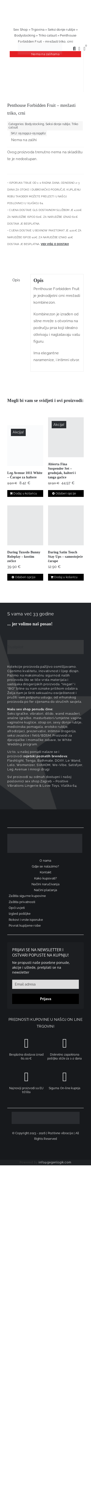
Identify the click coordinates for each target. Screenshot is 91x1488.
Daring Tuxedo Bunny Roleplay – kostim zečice (24, 556)
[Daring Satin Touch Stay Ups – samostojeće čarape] (66, 525)
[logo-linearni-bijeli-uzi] (44, 835)
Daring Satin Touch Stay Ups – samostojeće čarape (65, 556)
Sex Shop (20, 29)
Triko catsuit (48, 35)
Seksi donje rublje (61, 29)
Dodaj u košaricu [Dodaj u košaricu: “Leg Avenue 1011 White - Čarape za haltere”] (25, 493)
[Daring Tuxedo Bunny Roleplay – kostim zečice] (25, 525)
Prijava (45, 999)
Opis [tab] (16, 280)
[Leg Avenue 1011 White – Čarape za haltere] (25, 445)
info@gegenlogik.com (55, 1162)
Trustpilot (15, 647)
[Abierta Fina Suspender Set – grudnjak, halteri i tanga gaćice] (66, 437)
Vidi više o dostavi (55, 244)
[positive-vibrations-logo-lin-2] (40, 44)
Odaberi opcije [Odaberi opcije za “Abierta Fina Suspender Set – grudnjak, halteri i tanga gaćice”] (66, 493)
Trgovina (37, 29)
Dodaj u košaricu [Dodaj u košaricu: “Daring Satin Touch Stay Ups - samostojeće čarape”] (66, 577)
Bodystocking (24, 35)
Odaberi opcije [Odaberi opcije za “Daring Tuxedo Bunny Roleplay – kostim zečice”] (25, 577)
